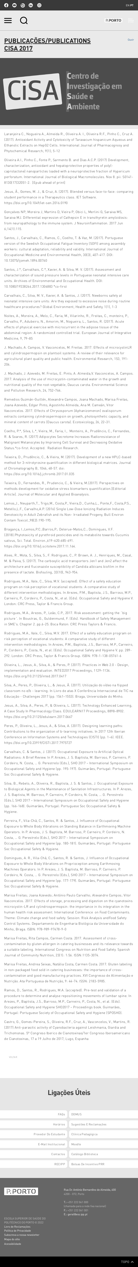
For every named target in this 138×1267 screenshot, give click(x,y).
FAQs (61, 1114)
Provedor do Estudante (49, 1134)
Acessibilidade (12, 1243)
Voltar (13, 1057)
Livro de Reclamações (17, 1226)
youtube (14, 5)
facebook (6, 5)
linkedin (31, 5)
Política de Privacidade (17, 1230)
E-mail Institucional (51, 1144)
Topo (127, 1262)
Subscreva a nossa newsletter (21, 1234)
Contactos (58, 1154)
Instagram (39, 5)
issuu (22, 5)
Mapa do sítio (12, 1239)
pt (131, 5)
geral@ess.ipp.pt (77, 1214)
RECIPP (59, 1164)
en (127, 5)
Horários (59, 1124)
